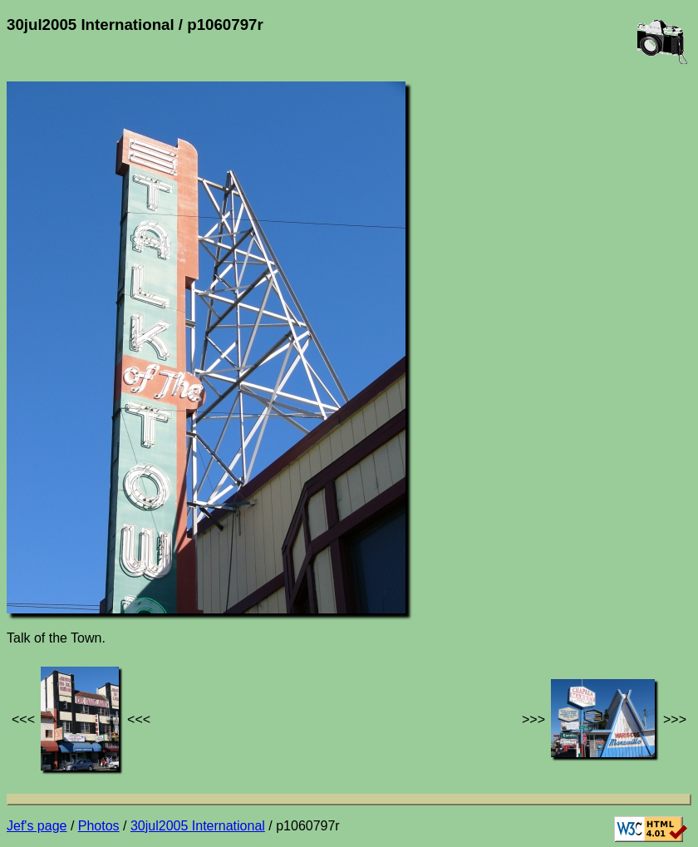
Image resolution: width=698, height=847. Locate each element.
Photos (99, 826)
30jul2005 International (197, 826)
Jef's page (36, 826)
